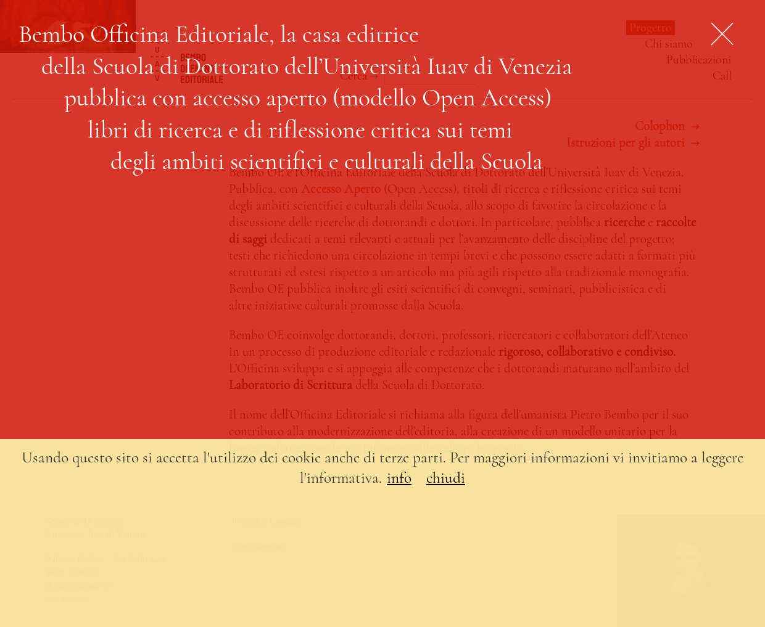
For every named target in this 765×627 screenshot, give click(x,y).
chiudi (445, 478)
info (399, 478)
